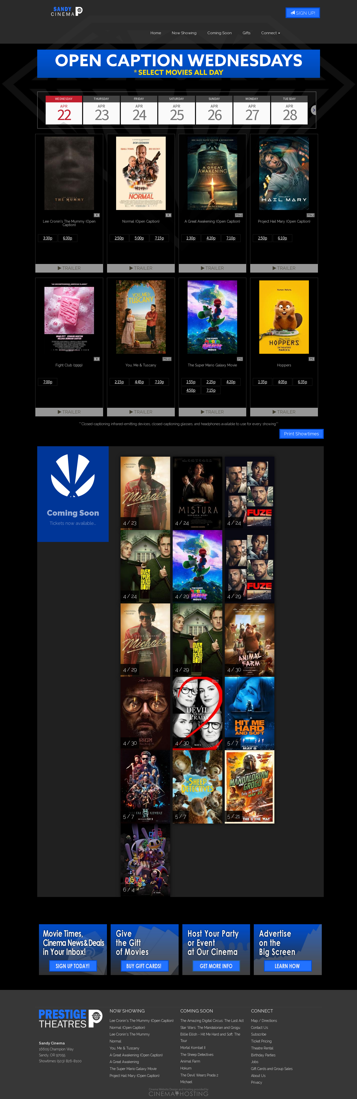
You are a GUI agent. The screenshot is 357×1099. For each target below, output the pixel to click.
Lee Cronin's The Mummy (130, 1034)
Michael (186, 1082)
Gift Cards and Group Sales (271, 1069)
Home (156, 33)
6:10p (282, 238)
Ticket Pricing (261, 1041)
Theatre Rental (262, 1048)
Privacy (256, 1082)
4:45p (139, 382)
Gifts (246, 33)
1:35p (262, 382)
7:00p (47, 382)
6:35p (302, 382)
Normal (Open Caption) (127, 1028)
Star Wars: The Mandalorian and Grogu (210, 1028)
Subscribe (258, 1034)
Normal (115, 1041)
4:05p (282, 382)
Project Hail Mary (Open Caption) (135, 1076)
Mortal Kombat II (192, 1048)
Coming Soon (219, 33)
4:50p (190, 390)
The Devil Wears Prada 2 (199, 1075)
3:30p (47, 238)
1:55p (190, 382)
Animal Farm (190, 1061)
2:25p (211, 382)
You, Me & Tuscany (124, 1048)
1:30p (190, 238)
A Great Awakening (124, 1062)
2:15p (119, 382)
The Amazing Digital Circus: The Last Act (212, 1021)
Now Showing (184, 33)
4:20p (211, 238)
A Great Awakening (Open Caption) (136, 1055)
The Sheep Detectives (196, 1055)
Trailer (69, 268)
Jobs (254, 1062)
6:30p (67, 238)
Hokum (186, 1068)
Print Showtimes (301, 433)
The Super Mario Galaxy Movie (133, 1069)
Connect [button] (270, 33)
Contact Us (259, 1028)
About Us (258, 1076)
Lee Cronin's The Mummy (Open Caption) (142, 1021)
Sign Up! (302, 13)
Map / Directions (264, 1021)
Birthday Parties (263, 1055)
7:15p (159, 238)
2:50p (119, 238)
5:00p (139, 238)
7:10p (230, 238)
